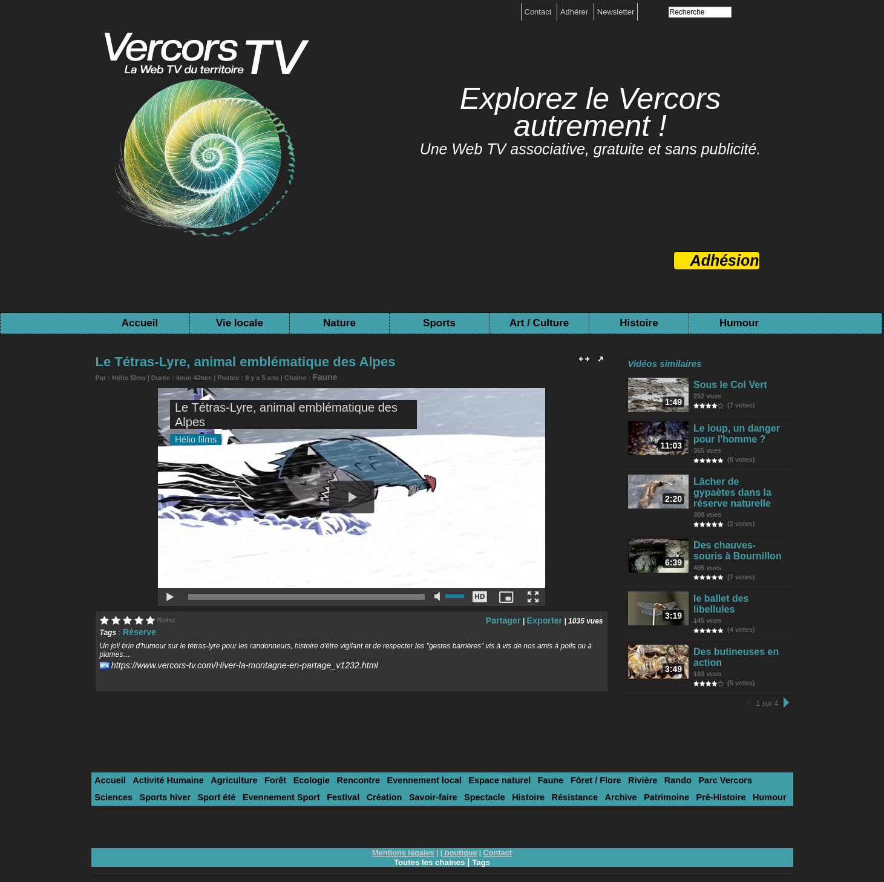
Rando (615, 762)
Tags (483, 841)
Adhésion (724, 260)
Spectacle (350, 777)
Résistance (432, 777)
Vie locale (239, 323)
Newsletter (615, 11)
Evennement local (389, 762)
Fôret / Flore (542, 762)
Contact (539, 11)
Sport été (111, 777)
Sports (439, 323)
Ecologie (288, 762)
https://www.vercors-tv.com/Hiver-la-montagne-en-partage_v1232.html (223, 661)
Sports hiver (751, 762)
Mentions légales (405, 832)
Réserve (137, 629)
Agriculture (219, 762)
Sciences (705, 762)
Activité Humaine (160, 762)
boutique (460, 832)
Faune (322, 376)
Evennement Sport (169, 777)
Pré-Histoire (562, 777)
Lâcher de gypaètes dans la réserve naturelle (734, 490)
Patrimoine (513, 777)
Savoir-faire (305, 777)
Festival (224, 777)
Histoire (639, 323)
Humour (739, 323)
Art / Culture (539, 323)
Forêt (256, 762)
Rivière (584, 762)
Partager (511, 617)
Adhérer (575, 11)
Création (261, 777)
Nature (339, 323)
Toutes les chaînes (429, 841)
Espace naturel (456, 762)
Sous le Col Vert (728, 384)
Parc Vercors (658, 762)
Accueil (140, 323)
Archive (472, 777)
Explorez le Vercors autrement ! (590, 112)
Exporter (547, 617)
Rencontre (329, 762)
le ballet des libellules (738, 588)
